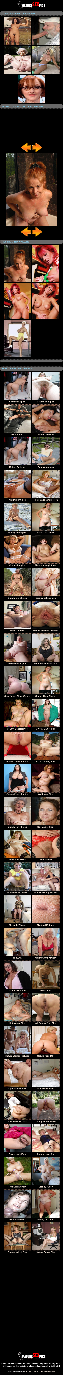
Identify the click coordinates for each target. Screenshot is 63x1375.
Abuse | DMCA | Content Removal (40, 1372)
